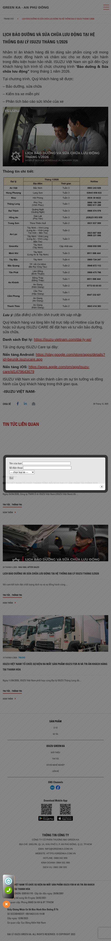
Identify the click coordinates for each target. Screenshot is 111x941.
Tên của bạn (40, 463)
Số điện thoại (40, 467)
